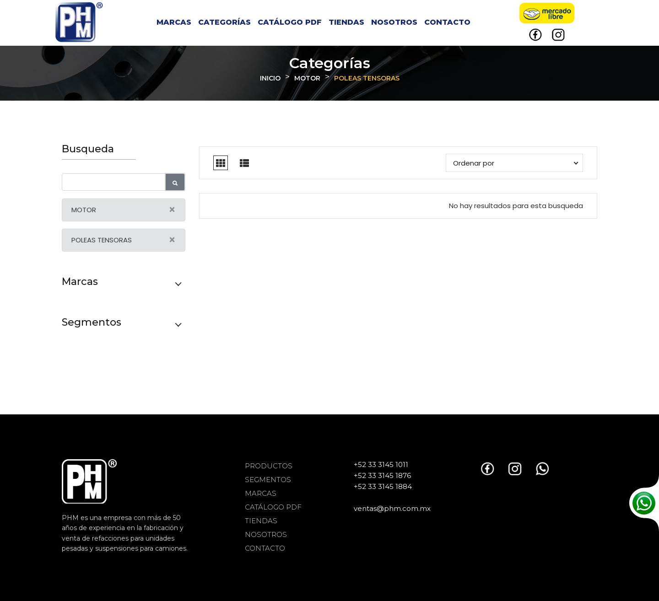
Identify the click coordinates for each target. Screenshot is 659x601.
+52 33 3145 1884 (383, 486)
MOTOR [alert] (128, 210)
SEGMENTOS (268, 479)
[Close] (172, 210)
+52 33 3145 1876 (382, 475)
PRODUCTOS (268, 465)
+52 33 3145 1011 (381, 464)
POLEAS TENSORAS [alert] (128, 240)
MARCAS (174, 22)
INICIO (270, 78)
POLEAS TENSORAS (367, 78)
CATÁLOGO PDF (290, 22)
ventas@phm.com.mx (392, 508)
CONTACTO (447, 22)
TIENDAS (346, 22)
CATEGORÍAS (224, 22)
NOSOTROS (394, 22)
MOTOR (307, 78)
